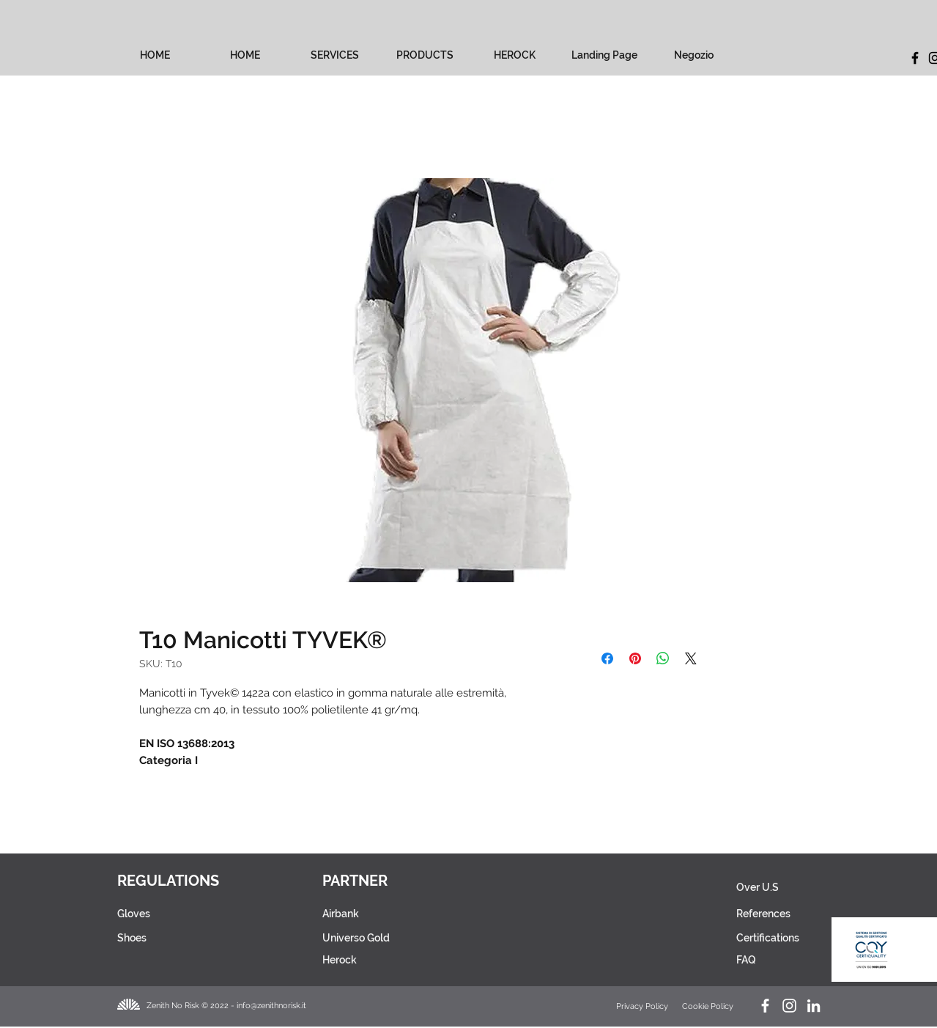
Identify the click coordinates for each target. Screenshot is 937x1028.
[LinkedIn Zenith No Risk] (813, 1005)
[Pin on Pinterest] (635, 658)
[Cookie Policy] (709, 1006)
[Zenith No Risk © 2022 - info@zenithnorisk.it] (231, 1005)
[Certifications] (768, 938)
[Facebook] (915, 58)
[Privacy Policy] (643, 1006)
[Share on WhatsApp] (663, 658)
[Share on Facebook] (607, 658)
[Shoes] (163, 938)
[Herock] (383, 960)
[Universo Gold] (383, 938)
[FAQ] (763, 960)
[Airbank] (383, 914)
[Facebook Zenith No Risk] (765, 1005)
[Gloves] (163, 914)
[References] (767, 914)
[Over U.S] (767, 887)
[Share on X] (691, 658)
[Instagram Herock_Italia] (789, 1005)
